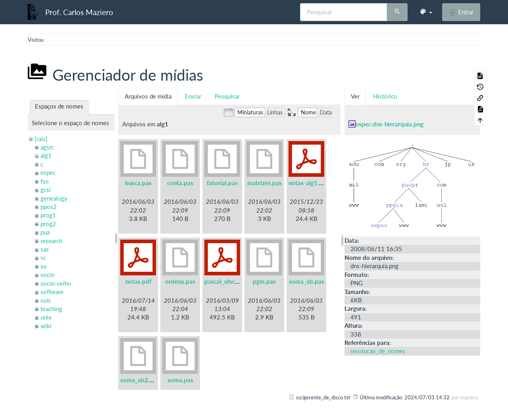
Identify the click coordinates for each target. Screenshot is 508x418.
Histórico (385, 96)
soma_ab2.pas (139, 379)
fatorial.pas (222, 182)
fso (44, 181)
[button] (426, 12)
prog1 (48, 215)
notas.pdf (138, 281)
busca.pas (138, 182)
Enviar (193, 96)
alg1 (46, 155)
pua (45, 232)
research (51, 240)
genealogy (53, 198)
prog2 (48, 223)
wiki (46, 325)
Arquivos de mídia (148, 96)
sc (43, 257)
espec (48, 172)
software (52, 291)
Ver (355, 96)
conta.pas (180, 182)
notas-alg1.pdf (308, 182)
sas (44, 249)
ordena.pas (180, 281)
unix (45, 317)
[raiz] (41, 138)
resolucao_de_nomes (377, 350)
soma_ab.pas (306, 281)
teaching (51, 308)
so (43, 266)
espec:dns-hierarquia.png (389, 124)
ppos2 (48, 206)
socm (47, 274)
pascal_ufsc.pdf (225, 281)
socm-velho (55, 283)
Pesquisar (227, 96)
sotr (45, 300)
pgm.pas (264, 281)
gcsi (45, 189)
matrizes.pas (264, 182)
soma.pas (180, 379)
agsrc (47, 147)
